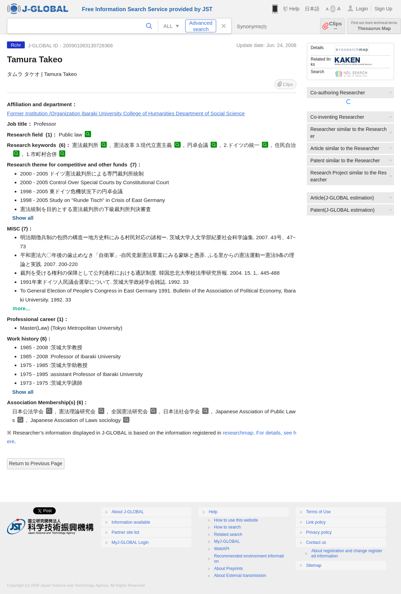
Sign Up (383, 8)
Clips (335, 26)
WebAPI (221, 548)
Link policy (316, 522)
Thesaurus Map (374, 26)
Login (362, 8)
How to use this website (236, 520)
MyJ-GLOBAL (227, 541)
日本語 (312, 8)
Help (294, 8)
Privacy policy (319, 532)
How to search (227, 527)
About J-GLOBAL (128, 511)
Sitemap (313, 565)
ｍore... (21, 308)
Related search (228, 534)
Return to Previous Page (35, 463)
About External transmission (240, 575)
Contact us (316, 542)
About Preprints (228, 568)
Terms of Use (318, 511)
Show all (22, 218)
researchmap (238, 433)
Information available (131, 522)
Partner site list (125, 532)
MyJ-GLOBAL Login (130, 542)
